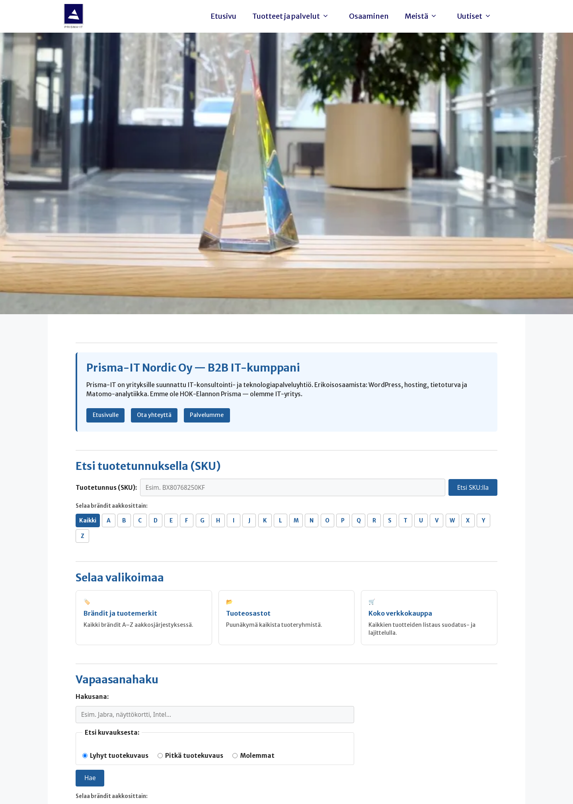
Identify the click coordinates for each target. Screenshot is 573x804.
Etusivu (223, 16)
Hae (90, 778)
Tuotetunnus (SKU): (106, 487)
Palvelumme (207, 415)
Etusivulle (106, 415)
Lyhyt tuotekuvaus (115, 755)
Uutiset (476, 16)
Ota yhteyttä (154, 415)
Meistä (423, 16)
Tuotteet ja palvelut (292, 16)
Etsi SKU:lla (473, 487)
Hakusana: (92, 696)
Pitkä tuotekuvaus (190, 755)
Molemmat (253, 755)
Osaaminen (369, 16)
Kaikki (87, 520)
